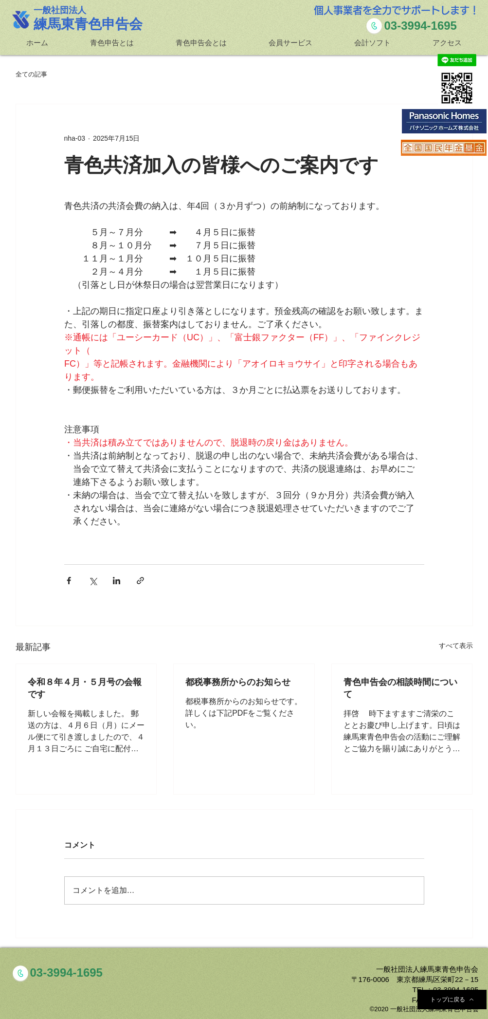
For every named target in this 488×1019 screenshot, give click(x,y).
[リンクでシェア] (140, 580)
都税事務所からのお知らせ (237, 681)
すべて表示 (456, 645)
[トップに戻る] (452, 999)
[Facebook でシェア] (68, 580)
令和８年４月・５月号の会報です (85, 688)
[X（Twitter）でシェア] (92, 580)
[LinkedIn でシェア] (116, 580)
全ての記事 (31, 74)
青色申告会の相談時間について (400, 688)
